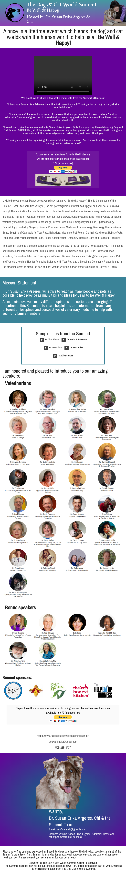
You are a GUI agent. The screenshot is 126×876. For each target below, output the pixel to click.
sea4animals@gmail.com (63, 742)
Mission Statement (19, 282)
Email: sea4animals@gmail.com (67, 829)
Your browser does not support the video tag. (63, 75)
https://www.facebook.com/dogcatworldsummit (63, 736)
